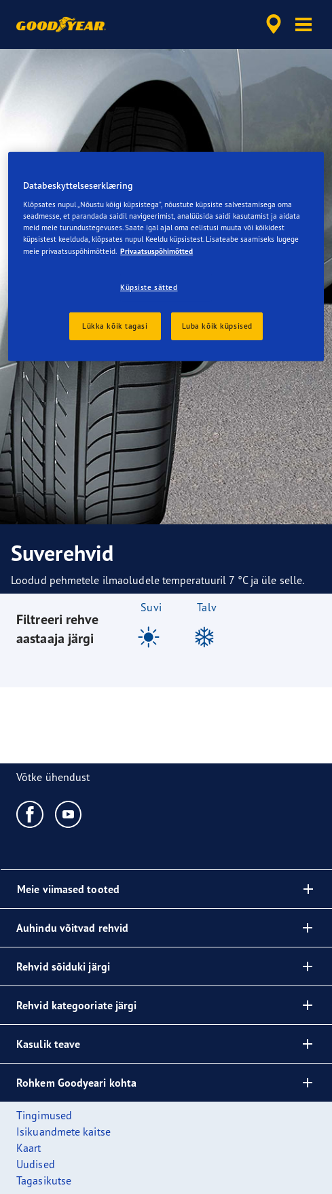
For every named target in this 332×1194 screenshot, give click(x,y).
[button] (303, 24)
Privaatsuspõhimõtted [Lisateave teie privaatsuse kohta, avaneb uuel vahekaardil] (156, 250)
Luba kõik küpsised (217, 325)
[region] (166, 257)
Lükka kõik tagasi (115, 325)
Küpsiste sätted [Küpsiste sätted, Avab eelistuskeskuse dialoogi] (149, 286)
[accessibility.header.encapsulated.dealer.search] (273, 24)
